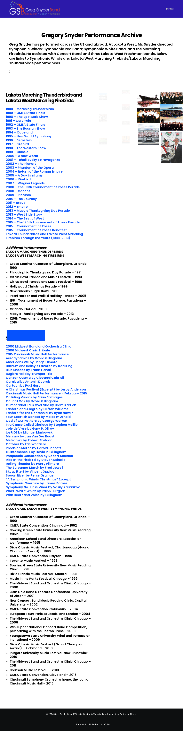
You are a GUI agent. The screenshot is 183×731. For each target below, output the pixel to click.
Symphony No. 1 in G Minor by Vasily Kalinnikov (43, 487)
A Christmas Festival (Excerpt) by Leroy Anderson (46, 389)
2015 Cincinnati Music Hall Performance (37, 354)
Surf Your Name (128, 714)
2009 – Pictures (18, 195)
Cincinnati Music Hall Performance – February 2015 (46, 393)
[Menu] (168, 9)
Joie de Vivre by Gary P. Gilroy (30, 428)
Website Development (104, 714)
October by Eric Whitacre (26, 444)
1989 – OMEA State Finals (25, 113)
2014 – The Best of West (25, 218)
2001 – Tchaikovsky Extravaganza (33, 160)
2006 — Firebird (18, 179)
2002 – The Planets (21, 163)
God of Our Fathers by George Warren (36, 420)
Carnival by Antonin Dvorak (28, 381)
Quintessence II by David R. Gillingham (36, 452)
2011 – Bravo (16, 203)
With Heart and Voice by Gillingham (34, 495)
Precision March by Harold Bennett (33, 448)
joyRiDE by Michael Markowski (29, 432)
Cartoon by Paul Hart (23, 385)
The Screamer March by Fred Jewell (34, 467)
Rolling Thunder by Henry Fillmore (32, 463)
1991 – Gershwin (18, 120)
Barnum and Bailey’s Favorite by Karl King (39, 366)
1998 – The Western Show (26, 148)
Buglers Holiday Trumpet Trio (29, 374)
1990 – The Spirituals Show (27, 117)
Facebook (81, 724)
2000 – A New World (22, 156)
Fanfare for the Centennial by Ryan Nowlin (39, 413)
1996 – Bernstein (19, 140)
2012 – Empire (17, 206)
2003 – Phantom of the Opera (30, 167)
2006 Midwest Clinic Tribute (28, 350)
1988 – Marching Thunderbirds (30, 109)
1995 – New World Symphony (29, 136)
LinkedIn (93, 724)
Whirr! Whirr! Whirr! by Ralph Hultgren (35, 491)
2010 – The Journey (21, 199)
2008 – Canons (18, 191)
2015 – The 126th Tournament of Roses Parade (43, 222)
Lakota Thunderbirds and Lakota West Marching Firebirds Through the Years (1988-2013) (44, 236)
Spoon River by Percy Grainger (30, 475)
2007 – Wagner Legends (25, 183)
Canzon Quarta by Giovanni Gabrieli (35, 377)
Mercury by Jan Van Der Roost (30, 436)
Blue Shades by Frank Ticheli (28, 370)
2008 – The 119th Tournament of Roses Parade (43, 187)
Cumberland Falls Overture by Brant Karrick (41, 405)
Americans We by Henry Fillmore (31, 362)
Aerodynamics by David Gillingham (34, 358)
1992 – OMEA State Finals (25, 124)
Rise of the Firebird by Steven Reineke (36, 460)
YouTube (105, 724)
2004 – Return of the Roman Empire (34, 171)
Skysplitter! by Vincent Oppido (30, 471)
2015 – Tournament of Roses (28, 226)
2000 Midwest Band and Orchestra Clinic (38, 346)
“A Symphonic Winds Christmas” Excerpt (38, 479)
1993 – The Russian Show (25, 128)
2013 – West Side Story (24, 214)
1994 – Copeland (19, 132)
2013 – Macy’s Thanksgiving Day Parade (38, 210)
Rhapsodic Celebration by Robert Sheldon (39, 456)
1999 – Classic (17, 152)
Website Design (82, 714)
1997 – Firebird (17, 144)
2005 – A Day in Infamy (24, 175)
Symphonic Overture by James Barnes (37, 483)
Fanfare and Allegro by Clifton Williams (37, 409)
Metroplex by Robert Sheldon (29, 440)
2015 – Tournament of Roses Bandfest (36, 230)
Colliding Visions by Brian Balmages (34, 397)
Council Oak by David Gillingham (32, 401)
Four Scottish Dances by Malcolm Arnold (38, 417)
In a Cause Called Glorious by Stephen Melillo (42, 424)
